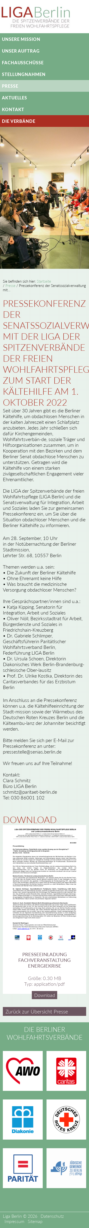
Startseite (44, 281)
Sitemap (35, 1221)
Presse (10, 285)
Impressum (14, 1221)
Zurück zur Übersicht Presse (36, 1011)
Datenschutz (52, 1215)
